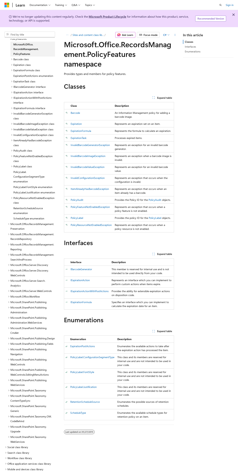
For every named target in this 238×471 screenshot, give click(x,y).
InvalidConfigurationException (88, 178)
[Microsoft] (6, 5)
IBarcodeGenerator (81, 269)
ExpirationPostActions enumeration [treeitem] (33, 76)
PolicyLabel (77, 218)
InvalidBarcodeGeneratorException (90, 145)
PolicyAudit (77, 200)
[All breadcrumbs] (67, 35)
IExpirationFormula (81, 302)
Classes (189, 42)
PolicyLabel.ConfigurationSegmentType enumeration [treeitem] (28, 176)
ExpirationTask (78, 138)
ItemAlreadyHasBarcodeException (90, 189)
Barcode (75, 113)
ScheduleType (78, 412)
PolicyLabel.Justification (83, 387)
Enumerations (192, 51)
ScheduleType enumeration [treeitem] (28, 218)
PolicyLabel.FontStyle (82, 372)
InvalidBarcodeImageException (88, 156)
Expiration (76, 124)
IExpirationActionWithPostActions (89, 291)
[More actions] (175, 35)
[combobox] (29, 35)
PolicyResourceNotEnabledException (91, 225)
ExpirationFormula (81, 131)
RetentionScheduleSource (85, 402)
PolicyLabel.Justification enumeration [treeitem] (34, 192)
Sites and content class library (88, 35)
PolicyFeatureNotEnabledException (90, 207)
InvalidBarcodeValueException (87, 167)
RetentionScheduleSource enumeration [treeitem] (28, 210)
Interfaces (190, 46)
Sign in (230, 5)
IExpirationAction (80, 280)
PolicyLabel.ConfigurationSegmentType (92, 357)
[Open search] (220, 5)
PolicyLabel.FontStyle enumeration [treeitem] (32, 187)
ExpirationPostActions (82, 346)
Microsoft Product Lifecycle (107, 16)
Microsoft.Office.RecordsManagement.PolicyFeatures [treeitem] (25, 49)
